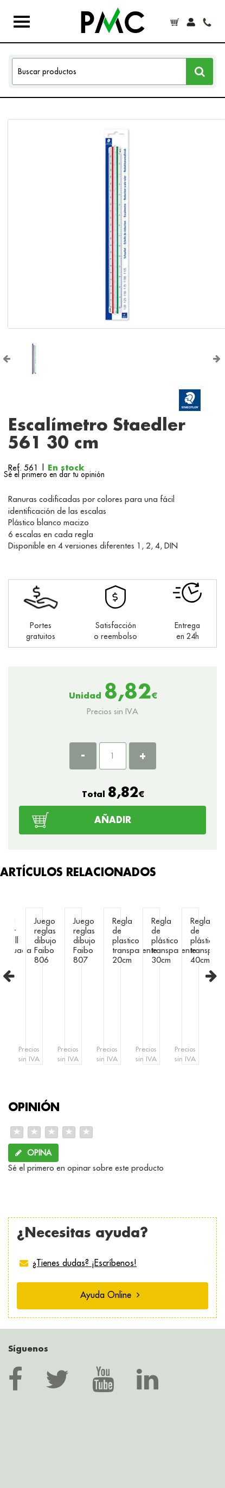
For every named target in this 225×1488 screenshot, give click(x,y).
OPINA (33, 1153)
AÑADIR (112, 819)
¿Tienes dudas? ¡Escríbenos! (85, 1262)
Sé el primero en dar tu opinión (54, 474)
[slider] (51, 1132)
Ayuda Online (110, 1294)
